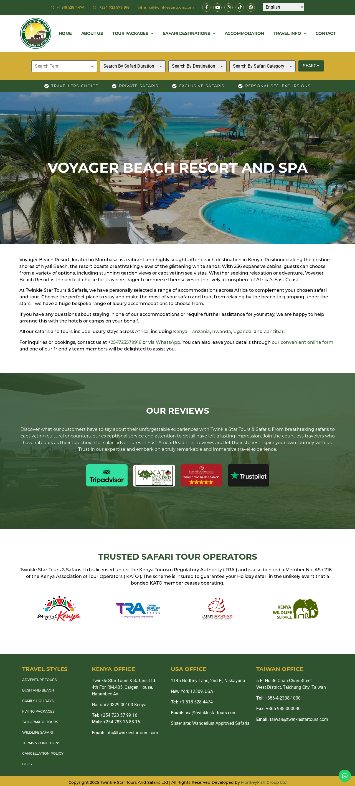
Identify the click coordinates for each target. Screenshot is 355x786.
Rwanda (221, 331)
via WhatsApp (164, 342)
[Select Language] (283, 7)
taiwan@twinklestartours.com (292, 719)
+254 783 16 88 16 (116, 721)
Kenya (180, 331)
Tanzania (200, 331)
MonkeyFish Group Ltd (264, 782)
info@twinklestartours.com (125, 732)
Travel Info (289, 33)
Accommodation (244, 33)
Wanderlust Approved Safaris (220, 723)
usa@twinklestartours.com (204, 712)
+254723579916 (124, 342)
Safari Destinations (189, 33)
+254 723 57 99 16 (114, 715)
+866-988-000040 (278, 708)
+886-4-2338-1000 (278, 698)
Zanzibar (274, 331)
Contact (326, 33)
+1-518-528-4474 (192, 702)
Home (65, 33)
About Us (92, 33)
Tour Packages (132, 33)
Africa (142, 331)
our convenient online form (302, 342)
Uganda (242, 331)
